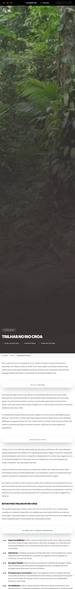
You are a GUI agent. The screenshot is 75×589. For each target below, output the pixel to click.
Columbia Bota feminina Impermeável (37, 530)
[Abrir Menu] (69, 11)
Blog (12, 355)
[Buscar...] (70, 3)
